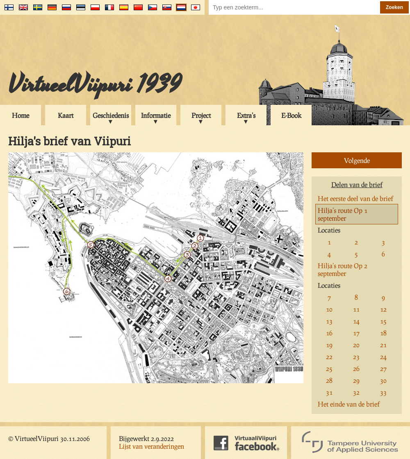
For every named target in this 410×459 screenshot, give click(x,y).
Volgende (357, 160)
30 (383, 380)
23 (356, 356)
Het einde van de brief (349, 404)
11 (356, 309)
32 (356, 392)
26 (356, 368)
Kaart (65, 115)
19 (329, 344)
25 (329, 368)
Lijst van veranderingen (151, 446)
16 (329, 333)
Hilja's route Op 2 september (342, 269)
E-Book (291, 115)
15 (383, 321)
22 (329, 356)
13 (329, 321)
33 (383, 392)
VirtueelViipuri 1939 (94, 85)
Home (20, 115)
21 (383, 344)
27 (383, 368)
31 (329, 392)
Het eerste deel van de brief (355, 198)
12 (383, 309)
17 (356, 333)
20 (356, 344)
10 (329, 309)
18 (383, 333)
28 (329, 380)
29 (356, 380)
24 (383, 356)
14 (356, 321)
